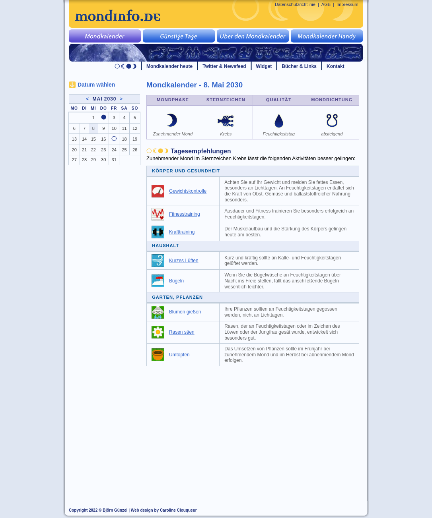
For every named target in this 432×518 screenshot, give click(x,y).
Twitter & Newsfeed (224, 66)
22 (93, 149)
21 (84, 149)
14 (84, 139)
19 (134, 139)
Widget (264, 66)
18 (124, 139)
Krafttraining (182, 232)
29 (93, 159)
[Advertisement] (257, 429)
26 (134, 149)
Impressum (347, 4)
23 (103, 149)
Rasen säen (182, 332)
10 (114, 128)
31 (114, 159)
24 (114, 149)
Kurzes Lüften (183, 260)
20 (74, 149)
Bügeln (176, 281)
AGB (326, 4)
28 (84, 159)
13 (74, 139)
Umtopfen (179, 355)
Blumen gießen (185, 312)
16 (103, 139)
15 (93, 139)
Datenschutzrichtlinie (295, 4)
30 (103, 159)
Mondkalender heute (169, 66)
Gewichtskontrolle (187, 191)
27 (74, 159)
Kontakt (335, 66)
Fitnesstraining (184, 214)
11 (124, 128)
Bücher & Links (299, 66)
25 (124, 149)
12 (134, 128)
